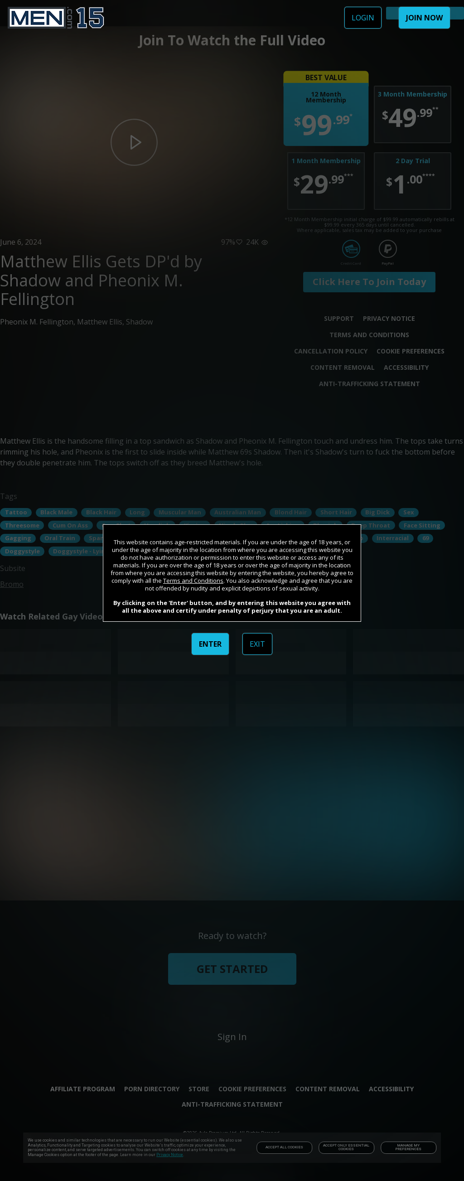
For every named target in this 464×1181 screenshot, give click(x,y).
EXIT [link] (257, 644)
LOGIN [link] (363, 18)
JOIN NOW (424, 18)
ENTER (210, 644)
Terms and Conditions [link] (193, 580)
